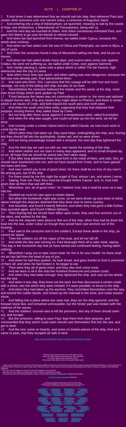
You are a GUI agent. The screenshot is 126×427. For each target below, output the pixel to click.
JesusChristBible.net (56, 403)
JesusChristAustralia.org (70, 393)
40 (2, 289)
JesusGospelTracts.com (49, 419)
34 (2, 253)
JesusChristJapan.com (69, 410)
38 (2, 275)
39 (2, 282)
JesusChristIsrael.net (43, 397)
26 (2, 195)
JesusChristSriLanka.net (82, 400)
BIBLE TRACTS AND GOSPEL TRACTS (49, 339)
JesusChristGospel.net (68, 403)
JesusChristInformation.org (70, 390)
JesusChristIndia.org (55, 392)
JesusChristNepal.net (43, 400)
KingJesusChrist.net (75, 421)
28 (2, 205)
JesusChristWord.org (45, 394)
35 (2, 260)
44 (2, 329)
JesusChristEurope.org (69, 388)
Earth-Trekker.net (81, 401)
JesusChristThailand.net (58, 401)
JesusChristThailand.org (58, 393)
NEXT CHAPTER (85, 339)
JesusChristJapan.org (82, 391)
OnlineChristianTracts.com (62, 413)
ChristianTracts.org (78, 395)
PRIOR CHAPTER (71, 339)
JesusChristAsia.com (55, 406)
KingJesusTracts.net (75, 420)
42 (2, 311)
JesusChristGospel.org (68, 394)
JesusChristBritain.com (83, 406)
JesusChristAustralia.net (70, 401)
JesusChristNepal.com (42, 409)
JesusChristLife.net (84, 398)
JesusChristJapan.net (82, 399)
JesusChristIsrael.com (43, 406)
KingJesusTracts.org (63, 420)
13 (2, 107)
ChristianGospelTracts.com (47, 413)
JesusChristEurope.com (69, 406)
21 (2, 158)
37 (2, 271)
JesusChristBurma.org (69, 392)
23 (2, 176)
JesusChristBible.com (57, 411)
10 (2, 82)
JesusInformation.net (58, 404)
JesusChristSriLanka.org (82, 392)
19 (2, 147)
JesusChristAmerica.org (55, 390)
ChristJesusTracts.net (76, 418)
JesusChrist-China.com (84, 409)
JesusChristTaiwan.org (46, 393)
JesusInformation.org (58, 395)
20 (2, 151)
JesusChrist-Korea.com (72, 408)
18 (2, 140)
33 (2, 242)
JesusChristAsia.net (56, 397)
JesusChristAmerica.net (55, 398)
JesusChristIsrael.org (43, 388)
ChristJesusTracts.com (50, 418)
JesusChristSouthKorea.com (57, 408)
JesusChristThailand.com (56, 410)
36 (2, 267)
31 (2, 231)
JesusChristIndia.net (55, 400)
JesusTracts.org (68, 395)
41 (2, 300)
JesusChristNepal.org (43, 392)
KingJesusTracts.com (51, 420)
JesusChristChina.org (56, 391)
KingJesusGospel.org (80, 394)
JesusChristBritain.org (82, 388)
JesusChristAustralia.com (81, 410)
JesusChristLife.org (48, 395)
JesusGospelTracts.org (63, 419)
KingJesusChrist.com (51, 421)
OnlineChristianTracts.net (62, 415)
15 (2, 118)
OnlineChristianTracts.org (62, 414)
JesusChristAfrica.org (43, 391)
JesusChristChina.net (56, 399)
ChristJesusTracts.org (63, 418)
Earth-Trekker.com (85, 408)
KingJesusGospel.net (80, 403)
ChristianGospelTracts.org (47, 414)
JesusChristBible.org (57, 394)
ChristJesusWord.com (69, 411)
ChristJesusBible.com (80, 411)
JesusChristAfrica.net (43, 399)
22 (2, 169)
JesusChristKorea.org (69, 391)
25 (2, 187)
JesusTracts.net (68, 404)
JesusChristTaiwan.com (44, 410)
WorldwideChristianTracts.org (77, 414)
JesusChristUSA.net (42, 398)
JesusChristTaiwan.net (46, 401)
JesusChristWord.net (46, 403)
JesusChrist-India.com (71, 409)
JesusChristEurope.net (69, 397)
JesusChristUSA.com (41, 407)
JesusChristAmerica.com (54, 407)
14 (2, 115)
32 (2, 238)
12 (2, 96)
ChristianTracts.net (78, 404)
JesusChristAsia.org (56, 388)
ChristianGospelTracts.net (47, 415)
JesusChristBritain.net (82, 397)
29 (2, 213)
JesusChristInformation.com (70, 407)
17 (2, 133)
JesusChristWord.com (46, 411)
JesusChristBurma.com (42, 408)
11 (2, 89)
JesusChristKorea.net (69, 399)
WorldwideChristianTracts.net (77, 415)
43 (2, 318)
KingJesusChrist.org (63, 421)
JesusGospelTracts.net (77, 419)
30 (2, 220)
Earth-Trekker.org (81, 393)
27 (2, 198)
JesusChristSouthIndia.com (56, 409)
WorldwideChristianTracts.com (78, 413)
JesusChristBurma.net (68, 400)
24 (2, 180)
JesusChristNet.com (84, 407)
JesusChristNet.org (84, 390)
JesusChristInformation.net (69, 398)
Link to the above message (58, 377)
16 (2, 125)
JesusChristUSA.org (42, 390)
